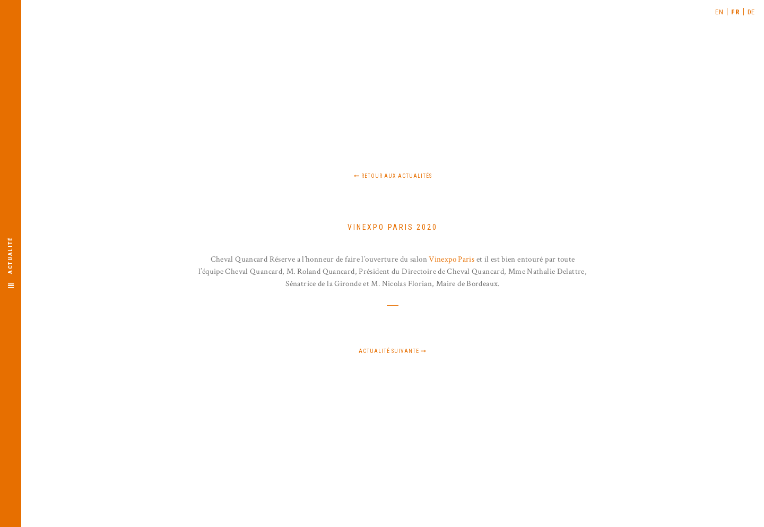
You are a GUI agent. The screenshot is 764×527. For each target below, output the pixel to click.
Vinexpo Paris (451, 259)
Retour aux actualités (393, 176)
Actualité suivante (393, 351)
